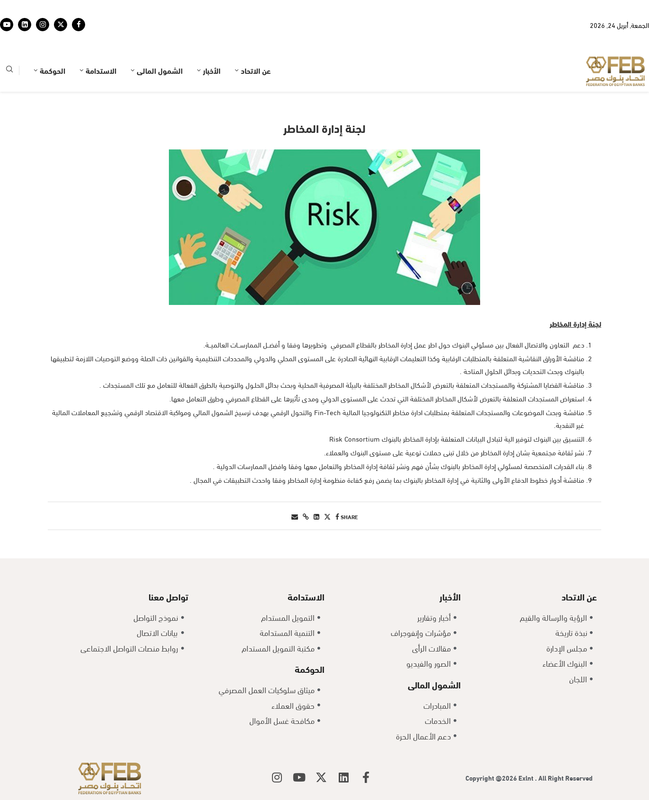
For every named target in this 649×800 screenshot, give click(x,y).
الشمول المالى (160, 70)
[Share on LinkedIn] (316, 516)
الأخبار (211, 70)
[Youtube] (6, 24)
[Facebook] (78, 24)
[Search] (9, 71)
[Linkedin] (24, 24)
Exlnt (526, 778)
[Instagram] (42, 24)
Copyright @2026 (491, 778)
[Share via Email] (294, 516)
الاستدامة (101, 70)
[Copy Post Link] (306, 516)
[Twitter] (60, 24)
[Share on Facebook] (337, 516)
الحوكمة (52, 70)
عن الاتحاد (256, 70)
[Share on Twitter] (327, 516)
